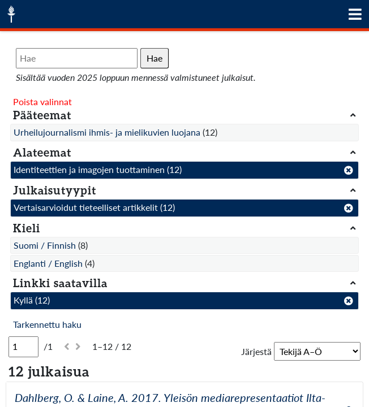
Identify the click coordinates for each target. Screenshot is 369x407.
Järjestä (256, 351)
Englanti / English (48, 263)
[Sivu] (23, 346)
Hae (154, 58)
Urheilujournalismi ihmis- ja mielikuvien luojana (107, 132)
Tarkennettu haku (47, 324)
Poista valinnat (42, 101)
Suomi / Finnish (45, 245)
